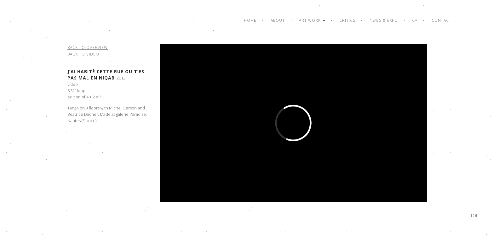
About (278, 20)
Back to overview (87, 47)
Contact (441, 20)
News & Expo (384, 20)
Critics (347, 20)
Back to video (83, 54)
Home (250, 20)
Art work (312, 20)
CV (414, 20)
